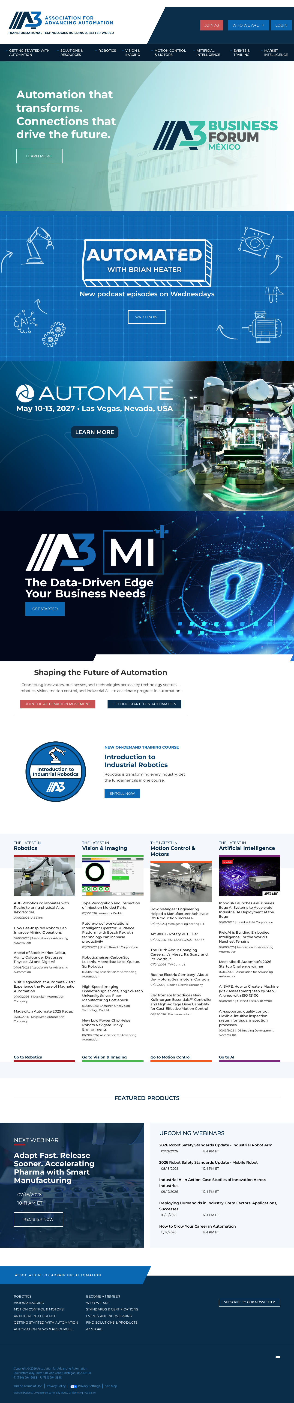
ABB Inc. (37, 917)
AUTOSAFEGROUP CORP (186, 939)
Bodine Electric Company (185, 984)
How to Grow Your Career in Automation (197, 1226)
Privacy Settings (81, 1386)
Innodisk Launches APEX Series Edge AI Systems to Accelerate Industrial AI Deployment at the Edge (246, 910)
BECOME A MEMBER (103, 1296)
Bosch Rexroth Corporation (119, 947)
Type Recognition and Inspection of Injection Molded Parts (111, 905)
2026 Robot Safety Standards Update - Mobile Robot (208, 1162)
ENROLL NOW (122, 793)
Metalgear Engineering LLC (186, 924)
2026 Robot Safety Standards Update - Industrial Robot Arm (216, 1145)
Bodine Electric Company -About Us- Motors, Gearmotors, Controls (179, 976)
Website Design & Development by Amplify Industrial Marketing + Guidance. (55, 1392)
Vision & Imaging (29, 1303)
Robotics (22, 1296)
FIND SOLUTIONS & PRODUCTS (112, 1322)
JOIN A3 (211, 25)
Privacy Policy (54, 1386)
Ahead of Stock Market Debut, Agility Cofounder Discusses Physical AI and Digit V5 (40, 957)
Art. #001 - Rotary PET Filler (174, 934)
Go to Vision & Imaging (104, 1057)
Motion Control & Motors (39, 1309)
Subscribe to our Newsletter (249, 1302)
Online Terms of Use (27, 1386)
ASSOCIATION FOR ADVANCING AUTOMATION (58, 1275)
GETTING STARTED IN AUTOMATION (144, 704)
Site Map (106, 1386)
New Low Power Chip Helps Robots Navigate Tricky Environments (106, 1024)
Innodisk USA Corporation (255, 922)
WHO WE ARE (246, 25)
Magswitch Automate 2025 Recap (43, 1011)
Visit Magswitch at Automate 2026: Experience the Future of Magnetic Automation (44, 986)
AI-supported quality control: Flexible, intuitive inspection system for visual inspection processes (244, 1018)
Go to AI (226, 1057)
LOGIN (281, 25)
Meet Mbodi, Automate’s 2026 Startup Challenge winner (245, 963)
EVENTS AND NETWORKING (109, 1316)
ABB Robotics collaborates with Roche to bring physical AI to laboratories (41, 907)
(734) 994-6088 (26, 1377)
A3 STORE (94, 1329)
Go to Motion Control (170, 1057)
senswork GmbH (110, 913)
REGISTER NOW (39, 1219)
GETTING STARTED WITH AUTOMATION (46, 1322)
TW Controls (177, 964)
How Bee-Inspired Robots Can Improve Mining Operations (40, 930)
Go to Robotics (28, 1057)
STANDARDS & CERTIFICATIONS (112, 1309)
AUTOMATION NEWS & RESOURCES (43, 1329)
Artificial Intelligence (35, 1316)
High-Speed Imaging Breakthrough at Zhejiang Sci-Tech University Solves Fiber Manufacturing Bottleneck (112, 993)
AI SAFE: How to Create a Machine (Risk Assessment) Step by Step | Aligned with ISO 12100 (249, 991)
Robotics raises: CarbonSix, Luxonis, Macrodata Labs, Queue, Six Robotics (111, 961)
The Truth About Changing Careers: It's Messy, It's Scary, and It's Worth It (179, 954)
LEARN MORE (39, 156)
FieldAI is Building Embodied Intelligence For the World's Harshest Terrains (244, 937)
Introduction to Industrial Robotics (136, 761)
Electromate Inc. (179, 1014)
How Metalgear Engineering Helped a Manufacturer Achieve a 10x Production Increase (179, 913)
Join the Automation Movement (57, 704)
